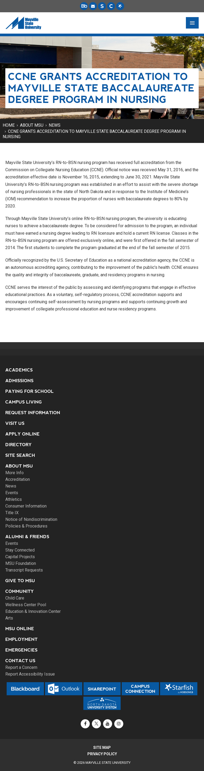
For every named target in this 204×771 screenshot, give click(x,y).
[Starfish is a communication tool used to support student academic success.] (120, 6)
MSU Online (19, 628)
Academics (19, 370)
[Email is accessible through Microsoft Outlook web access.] (93, 6)
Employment (21, 639)
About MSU (31, 125)
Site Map (102, 747)
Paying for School (29, 391)
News (54, 125)
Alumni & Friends (27, 536)
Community (19, 591)
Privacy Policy (102, 754)
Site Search (20, 455)
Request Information (32, 412)
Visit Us (15, 423)
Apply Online (22, 434)
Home (9, 125)
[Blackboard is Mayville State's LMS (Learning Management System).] (84, 6)
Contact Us (20, 660)
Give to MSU (20, 580)
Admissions (19, 380)
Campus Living (23, 402)
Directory (18, 444)
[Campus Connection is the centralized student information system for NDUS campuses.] (111, 6)
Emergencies (21, 650)
